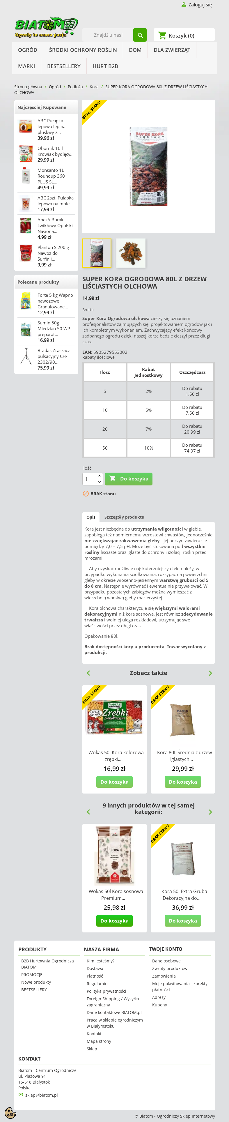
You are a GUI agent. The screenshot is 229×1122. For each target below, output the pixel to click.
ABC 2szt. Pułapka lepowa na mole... (56, 200)
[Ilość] (89, 479)
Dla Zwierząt (172, 49)
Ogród (27, 49)
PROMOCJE (31, 974)
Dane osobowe (166, 961)
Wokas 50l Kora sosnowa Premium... (116, 894)
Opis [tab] (90, 517)
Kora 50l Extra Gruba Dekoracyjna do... (184, 894)
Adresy (159, 997)
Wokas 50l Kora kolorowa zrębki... (116, 755)
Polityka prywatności (106, 991)
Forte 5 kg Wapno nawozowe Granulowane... (55, 301)
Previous (86, 671)
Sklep (92, 1049)
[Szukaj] (114, 35)
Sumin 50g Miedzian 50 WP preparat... (54, 328)
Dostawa (95, 968)
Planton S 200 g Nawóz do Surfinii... (53, 253)
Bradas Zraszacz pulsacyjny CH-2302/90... (54, 356)
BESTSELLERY (64, 66)
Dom (135, 49)
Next (208, 671)
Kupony (159, 1005)
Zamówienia (164, 976)
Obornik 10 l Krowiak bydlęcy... (56, 151)
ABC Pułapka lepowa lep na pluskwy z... (51, 126)
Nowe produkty (36, 982)
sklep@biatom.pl (41, 1095)
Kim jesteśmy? (100, 961)
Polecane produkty (38, 282)
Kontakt (94, 1033)
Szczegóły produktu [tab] (124, 517)
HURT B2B (105, 66)
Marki (26, 66)
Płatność (95, 976)
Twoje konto (165, 949)
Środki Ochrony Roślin (83, 49)
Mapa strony (99, 1041)
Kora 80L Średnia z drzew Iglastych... (184, 755)
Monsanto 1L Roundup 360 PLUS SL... (51, 176)
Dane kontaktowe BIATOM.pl (114, 1012)
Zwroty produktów (169, 968)
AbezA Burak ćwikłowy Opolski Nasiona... (55, 225)
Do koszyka (128, 479)
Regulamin (97, 983)
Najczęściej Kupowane (41, 107)
